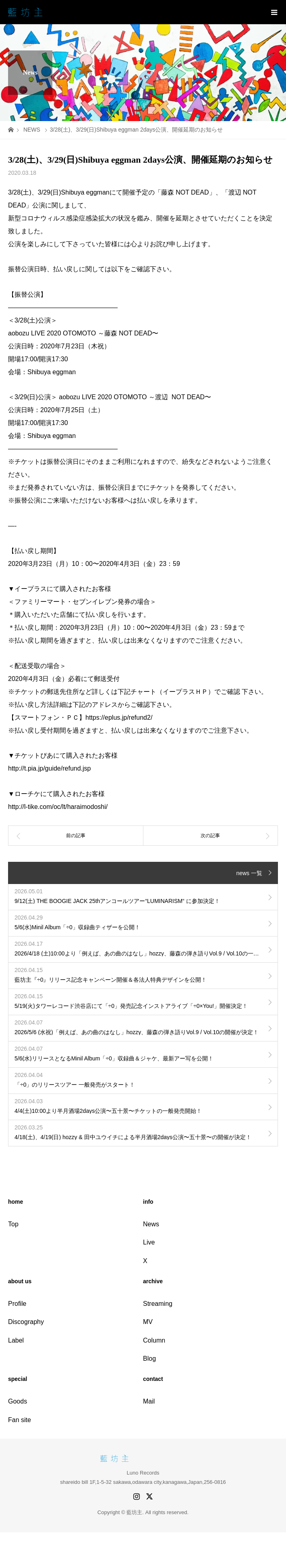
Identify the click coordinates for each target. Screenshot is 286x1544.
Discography (26, 1321)
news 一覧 (249, 873)
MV (148, 1321)
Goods (17, 1401)
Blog (149, 1358)
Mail (149, 1401)
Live (149, 1242)
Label (16, 1340)
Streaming (157, 1303)
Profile (17, 1303)
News (151, 1224)
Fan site (19, 1419)
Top (13, 1224)
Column (154, 1340)
